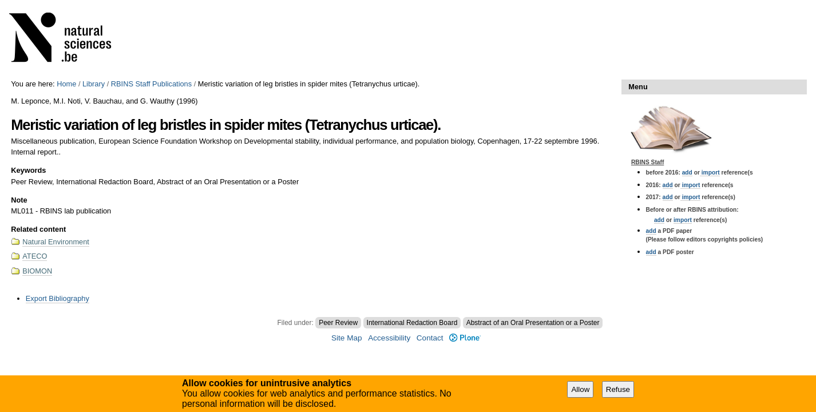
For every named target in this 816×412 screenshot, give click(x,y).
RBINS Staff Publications (151, 84)
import (710, 172)
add (687, 172)
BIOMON (37, 271)
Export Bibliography (57, 298)
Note (19, 200)
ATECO (34, 256)
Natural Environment (55, 241)
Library (93, 84)
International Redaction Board (412, 323)
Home (66, 84)
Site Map (346, 338)
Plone (465, 338)
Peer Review (338, 323)
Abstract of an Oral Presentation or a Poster (533, 323)
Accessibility (389, 338)
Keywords (28, 170)
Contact (430, 338)
